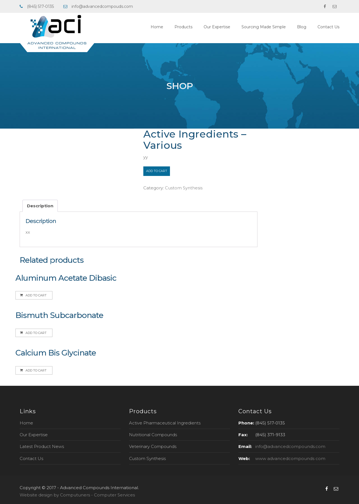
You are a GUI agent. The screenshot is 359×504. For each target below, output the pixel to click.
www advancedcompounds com (290, 458)
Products (183, 26)
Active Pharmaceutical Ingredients (165, 423)
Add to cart (156, 171)
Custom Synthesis (183, 188)
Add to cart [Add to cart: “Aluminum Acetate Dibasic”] (36, 295)
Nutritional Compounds (153, 434)
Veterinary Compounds (152, 446)
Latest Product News (42, 446)
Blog (301, 26)
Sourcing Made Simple (263, 26)
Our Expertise (217, 26)
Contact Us (328, 26)
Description (40, 205)
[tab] (40, 206)
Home (157, 26)
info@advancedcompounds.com (290, 446)
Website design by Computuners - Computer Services (77, 495)
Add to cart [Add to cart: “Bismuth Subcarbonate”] (36, 333)
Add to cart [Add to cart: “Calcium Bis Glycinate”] (36, 370)
